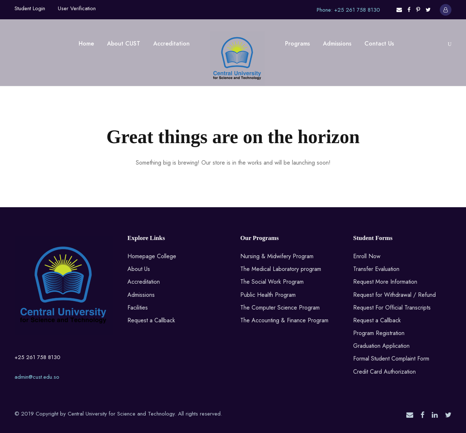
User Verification (77, 8)
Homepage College (151, 256)
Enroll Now (366, 256)
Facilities (137, 307)
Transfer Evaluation (376, 269)
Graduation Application (381, 346)
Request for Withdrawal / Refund (394, 295)
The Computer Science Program (280, 307)
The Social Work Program (272, 281)
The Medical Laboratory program (280, 269)
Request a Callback (151, 320)
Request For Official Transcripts (392, 307)
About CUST (123, 43)
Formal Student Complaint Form (391, 358)
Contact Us (379, 43)
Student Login (30, 8)
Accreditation (171, 43)
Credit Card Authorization (384, 371)
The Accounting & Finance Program (284, 320)
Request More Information (385, 281)
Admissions (337, 43)
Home (86, 43)
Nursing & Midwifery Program (276, 256)
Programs (297, 43)
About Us (138, 269)
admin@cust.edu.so (37, 377)
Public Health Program (268, 295)
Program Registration (378, 333)
